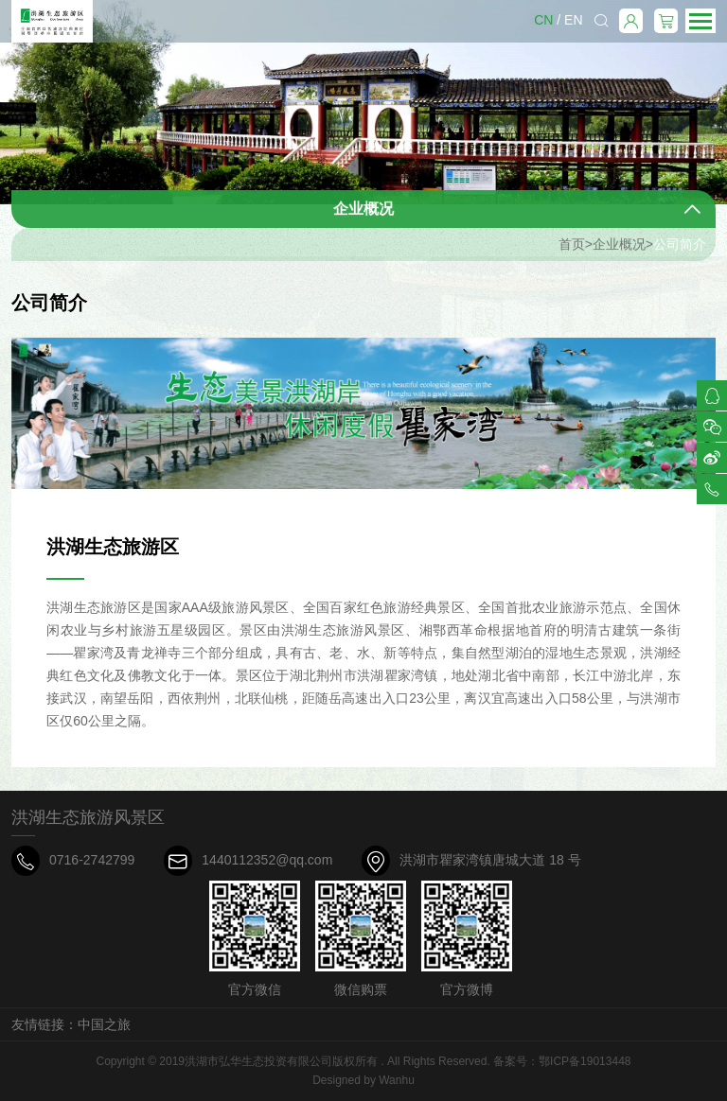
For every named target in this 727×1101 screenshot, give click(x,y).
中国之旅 (104, 1024)
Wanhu (397, 1080)
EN (573, 19)
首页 (572, 253)
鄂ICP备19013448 (584, 1061)
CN (543, 19)
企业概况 (619, 253)
